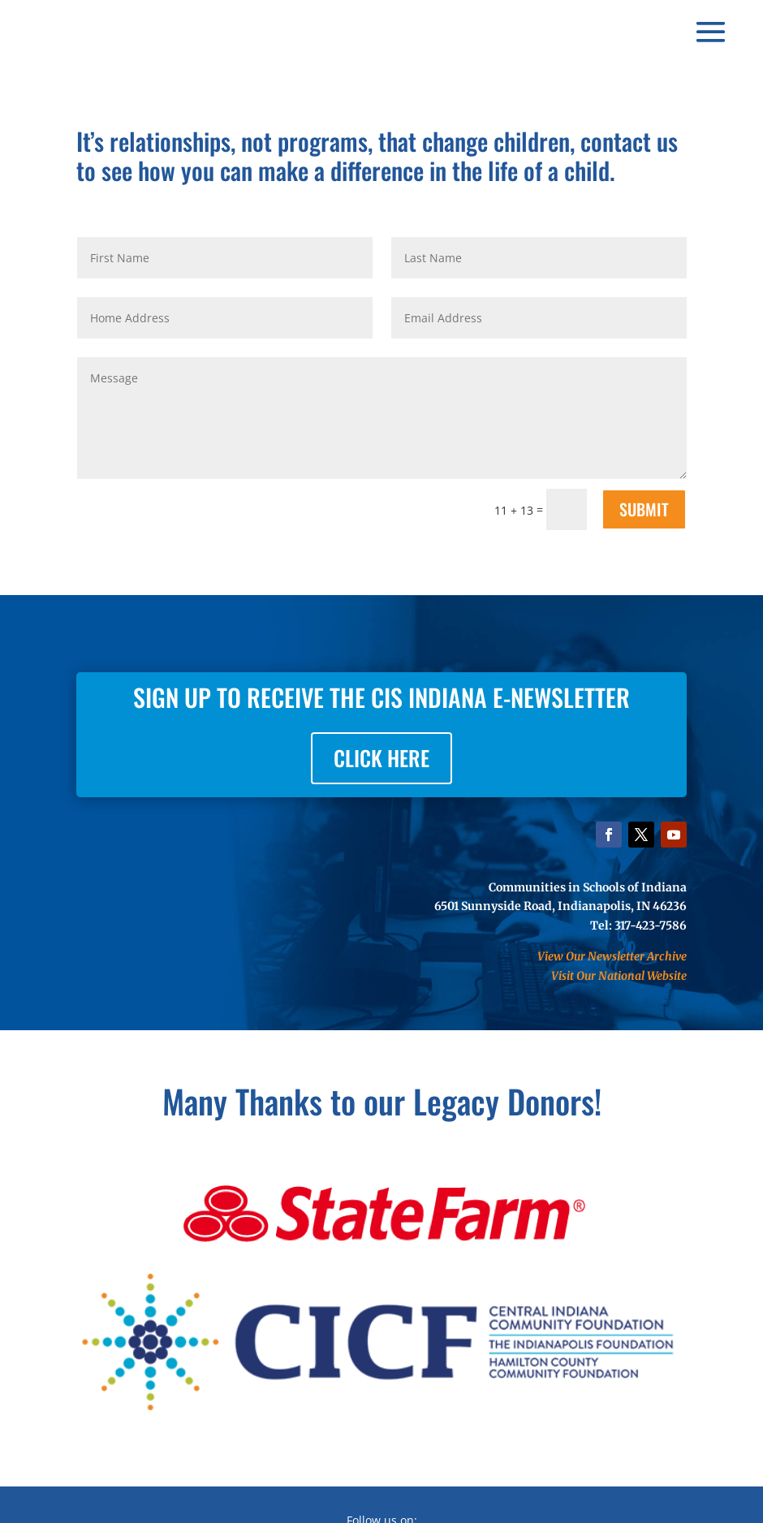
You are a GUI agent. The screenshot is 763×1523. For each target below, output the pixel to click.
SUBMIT (644, 509)
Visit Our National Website (619, 976)
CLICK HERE (381, 758)
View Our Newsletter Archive (612, 956)
